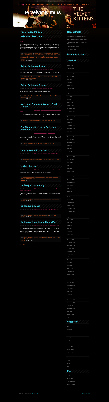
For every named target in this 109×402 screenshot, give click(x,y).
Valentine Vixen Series (32, 36)
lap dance (30, 56)
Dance (55, 39)
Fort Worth (29, 97)
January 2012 (70, 171)
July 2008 (69, 291)
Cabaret (51, 39)
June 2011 (69, 191)
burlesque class (50, 53)
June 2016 (69, 122)
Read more (23, 60)
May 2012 (69, 168)
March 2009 (70, 268)
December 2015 (71, 125)
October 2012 (70, 159)
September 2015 (71, 128)
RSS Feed (88, 393)
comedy (69, 337)
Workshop (23, 59)
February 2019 (70, 91)
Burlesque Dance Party (42, 54)
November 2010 (71, 211)
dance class (52, 237)
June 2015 (69, 134)
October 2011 (70, 179)
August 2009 (70, 254)
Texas (48, 56)
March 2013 (70, 154)
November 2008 (71, 280)
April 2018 (69, 99)
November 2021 (71, 73)
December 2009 (71, 242)
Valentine (37, 57)
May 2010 (69, 228)
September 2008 (71, 285)
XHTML (33, 393)
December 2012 (71, 156)
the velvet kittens (52, 56)
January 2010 (70, 239)
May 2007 (69, 311)
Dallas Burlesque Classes (34, 85)
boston (35, 53)
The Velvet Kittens (40, 12)
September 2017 (71, 116)
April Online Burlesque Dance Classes (76, 36)
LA (68, 355)
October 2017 (70, 114)
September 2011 (71, 182)
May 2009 (69, 262)
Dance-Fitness (23, 97)
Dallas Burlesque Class (33, 66)
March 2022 (70, 65)
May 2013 (69, 148)
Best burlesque (34, 76)
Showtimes (55, 4)
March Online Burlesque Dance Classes (77, 39)
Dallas (56, 95)
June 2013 (69, 145)
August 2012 (70, 162)
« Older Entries (22, 244)
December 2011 (71, 174)
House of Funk (23, 238)
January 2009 (70, 274)
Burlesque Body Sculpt (45, 39)
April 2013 (69, 151)
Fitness (47, 143)
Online (68, 360)
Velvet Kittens (29, 238)
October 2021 (70, 76)
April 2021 (69, 82)
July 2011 (69, 188)
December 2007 (71, 299)
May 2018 (69, 96)
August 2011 (70, 185)
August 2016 (70, 119)
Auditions (70, 4)
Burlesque (38, 39)
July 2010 (69, 222)
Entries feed (70, 378)
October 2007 (70, 305)
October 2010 (70, 214)
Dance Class (50, 69)
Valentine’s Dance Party (73, 46)
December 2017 (71, 108)
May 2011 (69, 194)
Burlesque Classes (43, 4)
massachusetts (36, 56)
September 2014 (71, 142)
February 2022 (70, 68)
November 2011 (71, 176)
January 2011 (70, 205)
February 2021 (70, 88)
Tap (68, 366)
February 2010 (70, 237)
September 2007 (71, 308)
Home (83, 393)
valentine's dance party (53, 57)
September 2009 (71, 251)
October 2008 (70, 282)
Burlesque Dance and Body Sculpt (30, 54)
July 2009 (69, 257)
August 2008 (70, 288)
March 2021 (70, 85)
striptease (44, 56)
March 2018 (70, 102)
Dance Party (48, 199)
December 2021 (71, 71)
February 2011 (70, 202)
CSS (37, 393)
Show (68, 363)
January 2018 (70, 105)
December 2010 (71, 208)
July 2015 (69, 131)
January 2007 (70, 314)
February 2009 (70, 271)
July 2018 (69, 94)
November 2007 (71, 302)
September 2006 (71, 317)
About (28, 4)
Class (49, 54)
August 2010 (70, 219)
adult (24, 53)
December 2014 (71, 136)
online (40, 56)
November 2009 (71, 245)
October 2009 (70, 248)
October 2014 (70, 139)
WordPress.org (71, 384)
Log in (68, 375)
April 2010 (69, 231)
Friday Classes (28, 166)
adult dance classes (29, 53)
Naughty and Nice (32, 78)
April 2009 (69, 265)
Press (34, 4)
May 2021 (69, 79)
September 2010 (71, 217)
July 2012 (69, 165)
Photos (78, 4)
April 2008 (69, 294)
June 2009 (69, 259)
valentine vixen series (44, 57)
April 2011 (69, 196)
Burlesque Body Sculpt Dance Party (39, 222)
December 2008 (71, 277)
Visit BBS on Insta (71, 49)
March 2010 (70, 234)
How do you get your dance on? (37, 150)
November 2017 (71, 111)
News (54, 133)
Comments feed (71, 381)
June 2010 (69, 225)
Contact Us (85, 4)
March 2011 (70, 199)
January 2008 (70, 297)
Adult (35, 39)
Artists (63, 4)
